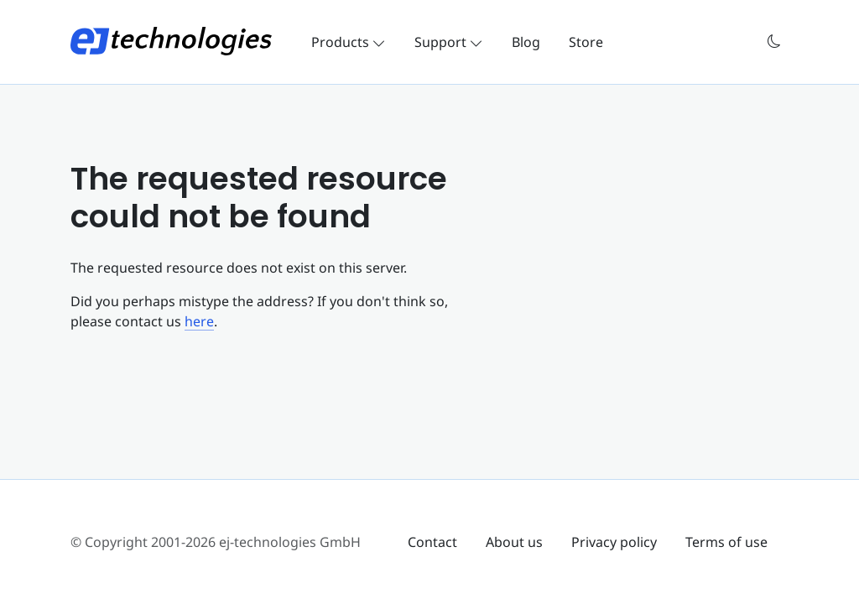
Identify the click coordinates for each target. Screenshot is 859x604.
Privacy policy (614, 542)
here (199, 321)
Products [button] (348, 42)
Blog (526, 42)
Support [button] (448, 42)
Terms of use (726, 542)
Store (586, 42)
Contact (432, 542)
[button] (774, 42)
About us (514, 542)
